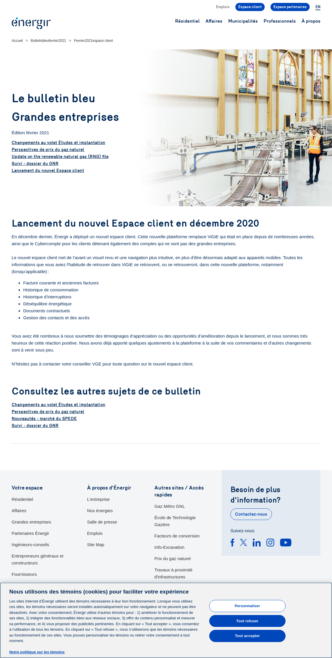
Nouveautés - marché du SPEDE (44, 418)
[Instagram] (270, 543)
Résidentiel (22, 499)
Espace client (250, 7)
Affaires (19, 510)
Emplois (223, 7)
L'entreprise (98, 499)
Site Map (95, 544)
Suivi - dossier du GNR (35, 163)
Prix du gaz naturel (172, 558)
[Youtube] (285, 543)
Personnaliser (247, 606)
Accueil (17, 41)
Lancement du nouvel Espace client (48, 170)
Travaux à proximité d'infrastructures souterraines (173, 576)
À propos (311, 21)
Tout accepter (247, 636)
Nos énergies (100, 510)
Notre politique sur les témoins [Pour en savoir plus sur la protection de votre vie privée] (37, 652)
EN (317, 7)
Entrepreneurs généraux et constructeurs (37, 559)
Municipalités (243, 21)
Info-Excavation (169, 547)
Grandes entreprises (31, 521)
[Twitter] (243, 543)
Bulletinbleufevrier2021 (48, 41)
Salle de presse (102, 521)
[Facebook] (232, 543)
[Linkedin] (257, 543)
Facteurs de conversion (177, 535)
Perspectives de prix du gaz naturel (48, 149)
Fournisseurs (24, 574)
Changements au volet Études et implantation (58, 142)
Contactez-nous (251, 514)
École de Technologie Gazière (175, 521)
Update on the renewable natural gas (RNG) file (60, 156)
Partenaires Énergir (30, 533)
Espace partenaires (290, 7)
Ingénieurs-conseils (30, 544)
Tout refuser (247, 621)
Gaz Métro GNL (169, 506)
